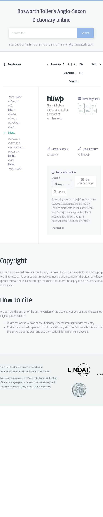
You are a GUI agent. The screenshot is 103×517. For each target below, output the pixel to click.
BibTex (59, 192)
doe (80, 111)
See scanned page (85, 181)
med (94, 105)
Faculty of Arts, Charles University (35, 386)
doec (88, 111)
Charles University (42, 382)
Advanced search (82, 45)
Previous (54, 64)
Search (85, 33)
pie (94, 111)
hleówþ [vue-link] (53, 155)
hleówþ (85, 155)
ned (87, 105)
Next (96, 64)
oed (80, 105)
